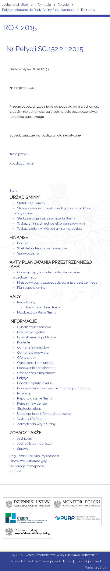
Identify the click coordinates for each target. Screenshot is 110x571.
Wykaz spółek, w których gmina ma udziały (49, 229)
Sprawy (22, 449)
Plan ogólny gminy (31, 288)
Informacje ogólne (31, 332)
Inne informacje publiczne (36, 337)
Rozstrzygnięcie (21, 163)
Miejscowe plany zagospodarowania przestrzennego (57, 282)
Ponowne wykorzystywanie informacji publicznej (53, 388)
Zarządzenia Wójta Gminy (36, 424)
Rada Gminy (26, 302)
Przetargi (24, 393)
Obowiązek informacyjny (28, 461)
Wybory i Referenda (32, 419)
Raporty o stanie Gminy (34, 398)
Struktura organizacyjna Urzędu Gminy (46, 218)
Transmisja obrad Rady (43, 307)
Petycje (22, 378)
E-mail (99, 56)
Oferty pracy (26, 358)
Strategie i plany (29, 409)
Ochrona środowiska (33, 352)
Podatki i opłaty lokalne (35, 383)
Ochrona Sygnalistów (33, 347)
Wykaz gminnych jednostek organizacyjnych (51, 223)
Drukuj (94, 56)
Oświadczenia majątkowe (36, 373)
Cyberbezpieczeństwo (34, 327)
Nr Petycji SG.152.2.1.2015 (44, 49)
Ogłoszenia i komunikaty (35, 363)
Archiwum (24, 438)
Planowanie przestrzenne (36, 368)
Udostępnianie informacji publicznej (44, 414)
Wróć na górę (95, 568)
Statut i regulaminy (31, 203)
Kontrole (23, 342)
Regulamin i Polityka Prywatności (34, 456)
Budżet (22, 243)
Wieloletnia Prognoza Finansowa (42, 248)
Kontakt (15, 471)
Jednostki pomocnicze (34, 444)
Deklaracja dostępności (27, 466)
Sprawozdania (28, 253)
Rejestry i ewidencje (32, 403)
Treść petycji (19, 154)
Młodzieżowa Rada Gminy (36, 312)
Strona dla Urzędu (22, 561)
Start (13, 191)
